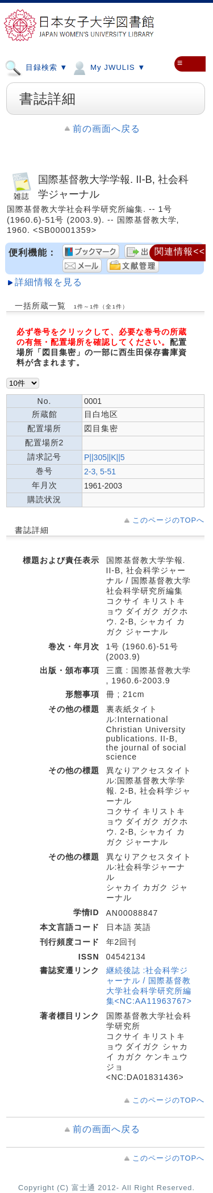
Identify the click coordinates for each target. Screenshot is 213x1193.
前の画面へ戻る (106, 129)
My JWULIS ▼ (107, 67)
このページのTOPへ (168, 520)
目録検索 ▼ (36, 67)
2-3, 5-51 (100, 471)
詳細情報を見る (48, 282)
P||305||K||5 (104, 457)
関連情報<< (179, 251)
